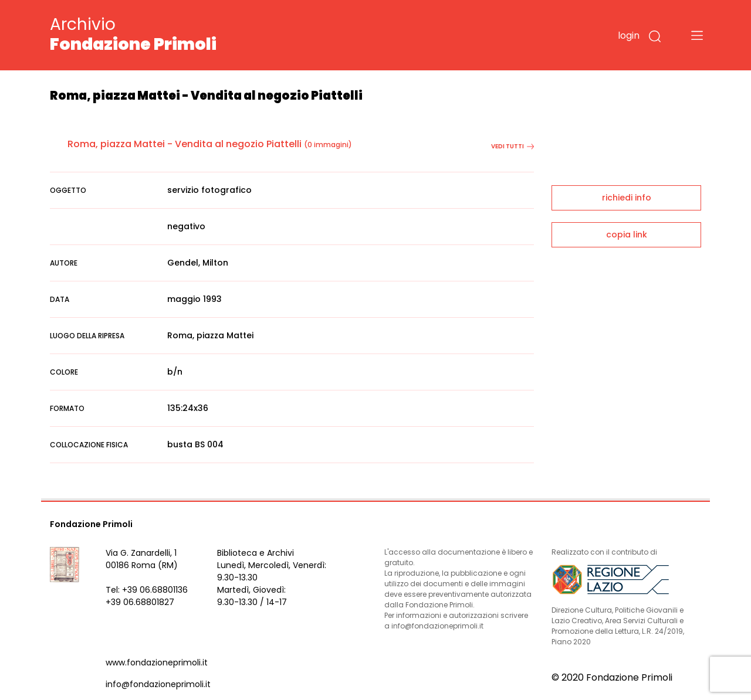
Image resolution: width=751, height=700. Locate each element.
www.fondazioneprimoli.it (157, 662)
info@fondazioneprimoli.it (158, 684)
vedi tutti (512, 146)
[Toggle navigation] (697, 35)
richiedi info (626, 197)
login (629, 35)
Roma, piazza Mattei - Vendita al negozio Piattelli (184, 144)
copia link (626, 234)
